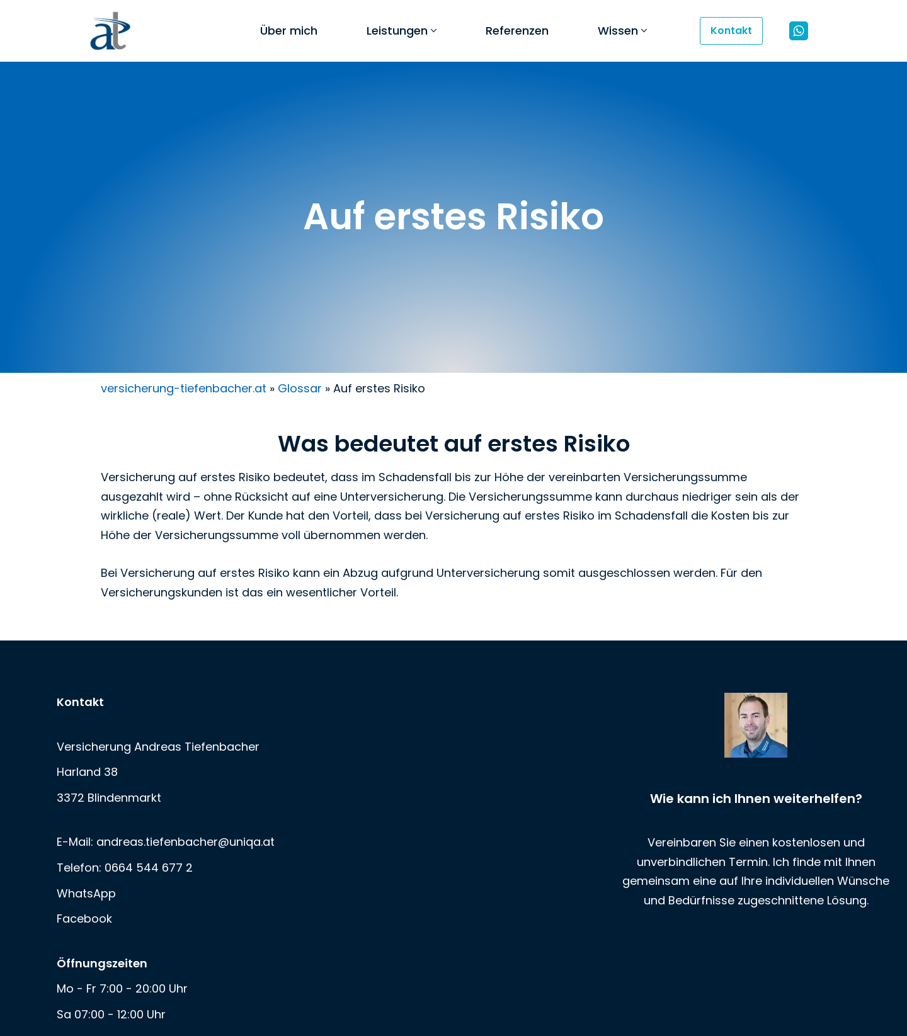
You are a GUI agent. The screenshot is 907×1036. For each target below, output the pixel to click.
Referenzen (517, 30)
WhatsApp (86, 893)
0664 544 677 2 (149, 867)
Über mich (288, 30)
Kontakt (731, 30)
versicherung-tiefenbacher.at (183, 388)
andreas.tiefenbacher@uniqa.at (185, 842)
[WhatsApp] (798, 30)
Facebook (84, 918)
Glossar (300, 388)
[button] (433, 30)
